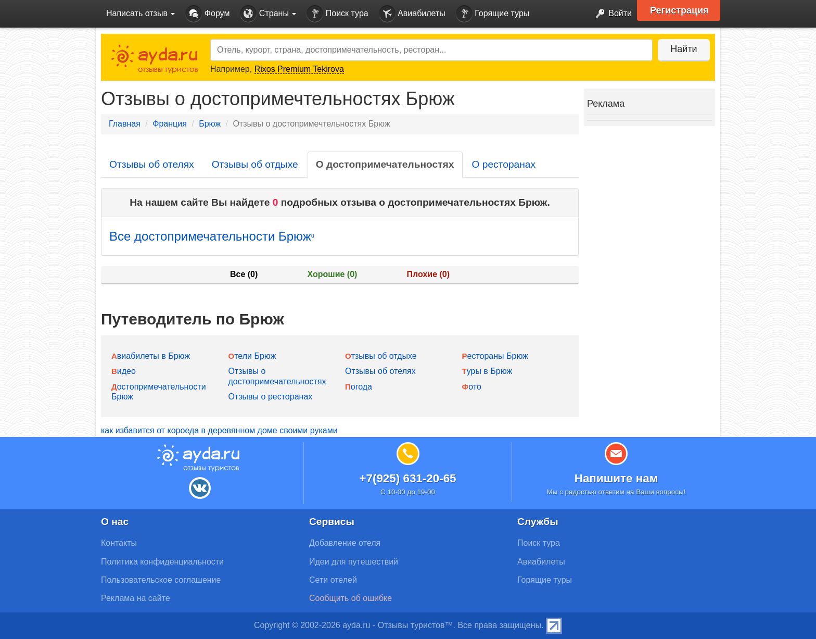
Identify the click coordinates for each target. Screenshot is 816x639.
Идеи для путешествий (353, 561)
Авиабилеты (412, 13)
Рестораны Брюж (495, 356)
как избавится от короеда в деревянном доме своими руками (219, 430)
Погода (358, 386)
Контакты (119, 542)
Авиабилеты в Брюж (150, 356)
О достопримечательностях (385, 164)
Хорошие (333, 274)
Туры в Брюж (487, 371)
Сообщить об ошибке (350, 598)
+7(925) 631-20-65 (407, 478)
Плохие (428, 274)
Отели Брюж (252, 356)
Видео (123, 371)
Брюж (210, 123)
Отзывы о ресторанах (270, 396)
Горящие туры (493, 13)
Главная (125, 123)
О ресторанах (504, 164)
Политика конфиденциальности (162, 561)
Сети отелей (333, 579)
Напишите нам (616, 478)
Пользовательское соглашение (161, 579)
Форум (207, 13)
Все (244, 274)
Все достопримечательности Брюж (211, 236)
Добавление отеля (344, 542)
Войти (611, 13)
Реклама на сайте (135, 598)
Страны (268, 13)
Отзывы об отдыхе (255, 164)
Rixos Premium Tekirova (299, 69)
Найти (683, 49)
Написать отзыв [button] (140, 13)
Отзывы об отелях (151, 164)
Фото (471, 386)
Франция (169, 123)
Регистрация (679, 10)
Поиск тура (337, 13)
